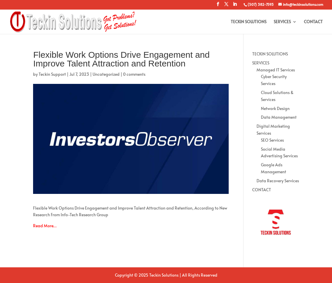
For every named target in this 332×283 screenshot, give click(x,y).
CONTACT (313, 22)
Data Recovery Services (278, 180)
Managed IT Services (276, 70)
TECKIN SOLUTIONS (248, 22)
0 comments (134, 74)
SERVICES (282, 22)
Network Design (275, 108)
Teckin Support (52, 74)
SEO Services (272, 140)
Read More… (45, 225)
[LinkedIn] (235, 6)
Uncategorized (106, 74)
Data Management (279, 117)
